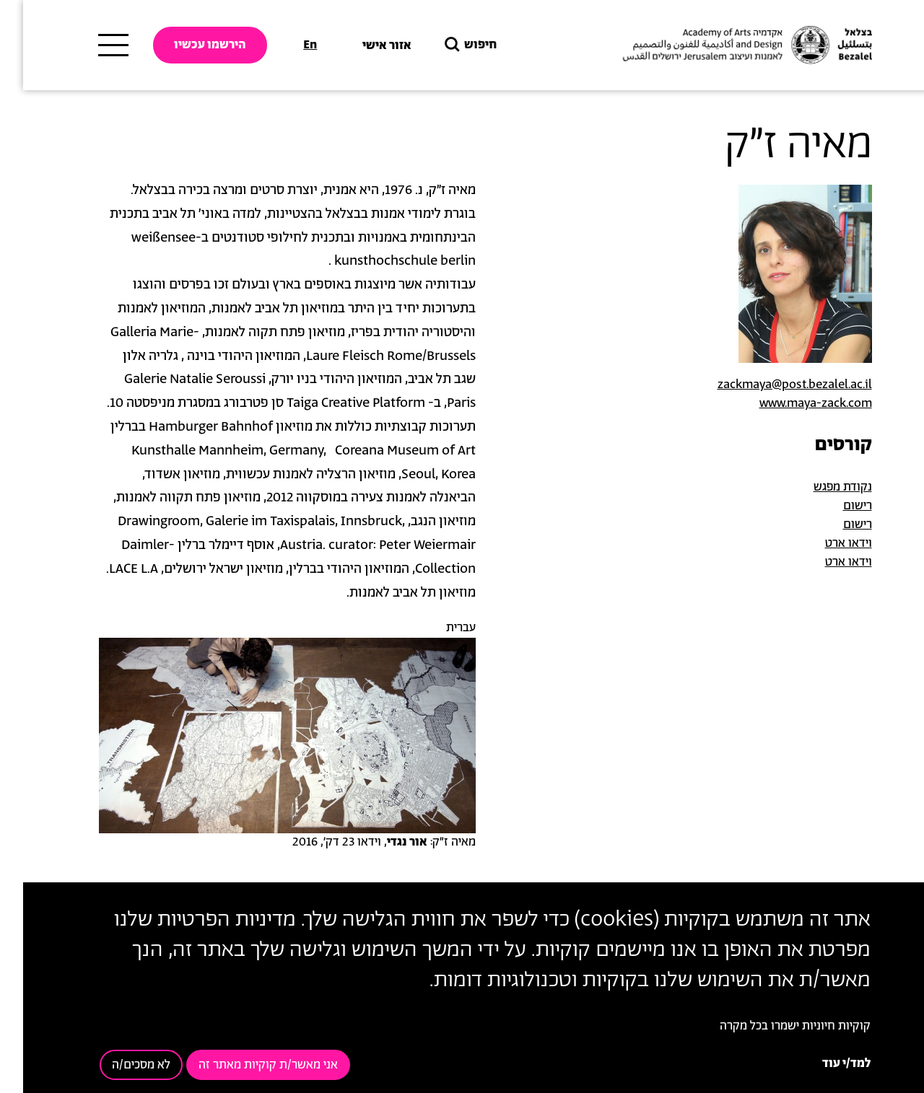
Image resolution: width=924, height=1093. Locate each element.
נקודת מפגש (819, 487)
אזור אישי (363, 45)
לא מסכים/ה (118, 1065)
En (287, 44)
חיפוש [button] (446, 45)
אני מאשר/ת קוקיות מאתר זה (245, 1065)
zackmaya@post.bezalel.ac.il (771, 384)
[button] (264, 735)
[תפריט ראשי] (90, 45)
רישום (834, 505)
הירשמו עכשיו (187, 44)
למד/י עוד (823, 1063)
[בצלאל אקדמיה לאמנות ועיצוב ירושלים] (722, 45)
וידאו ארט (825, 543)
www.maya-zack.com (792, 403)
